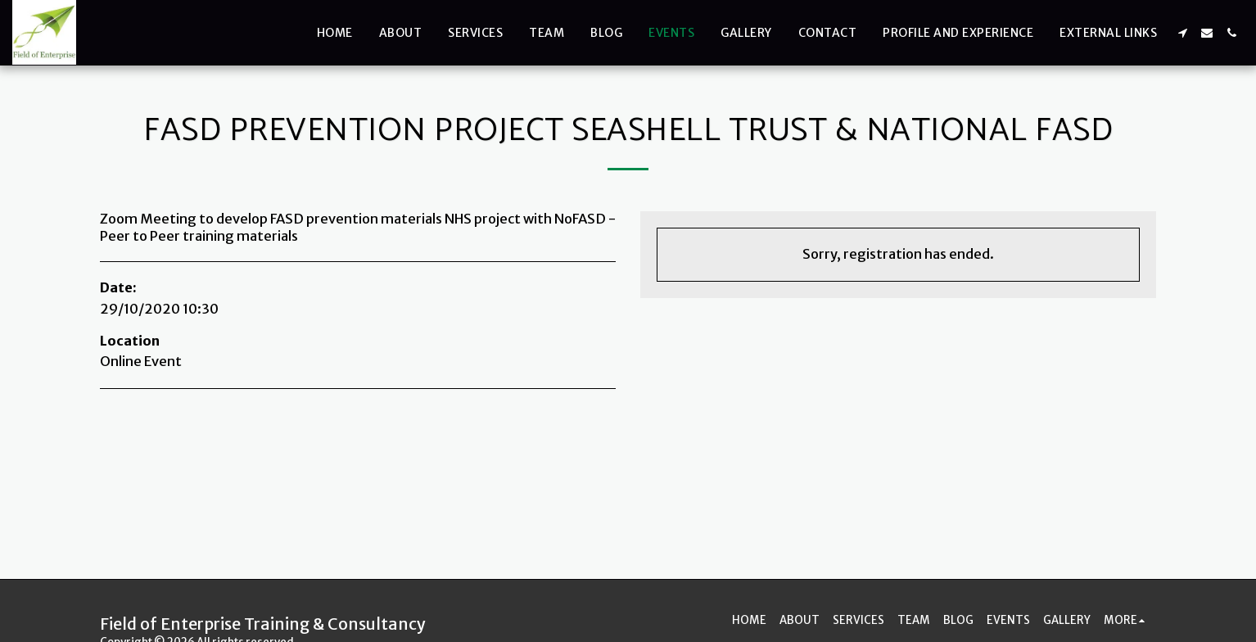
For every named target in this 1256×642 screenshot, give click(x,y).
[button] (1182, 32)
